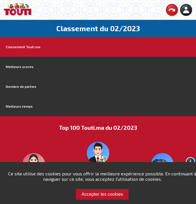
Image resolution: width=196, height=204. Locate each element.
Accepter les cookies (102, 194)
